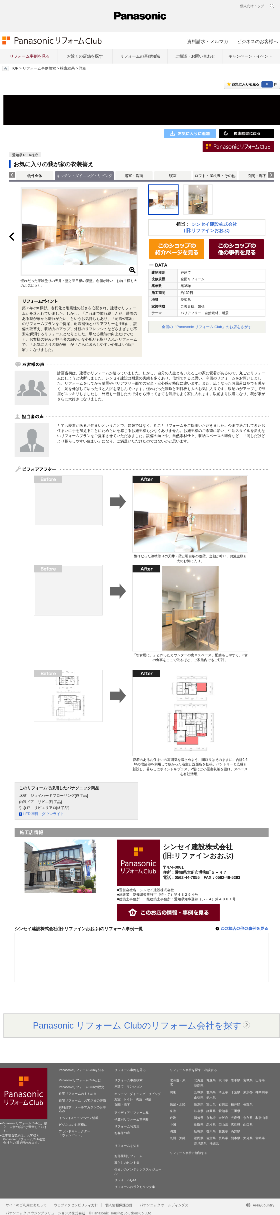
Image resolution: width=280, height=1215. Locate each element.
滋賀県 (198, 1117)
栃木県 (211, 1097)
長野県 (248, 1104)
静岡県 (211, 1111)
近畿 (173, 1117)
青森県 (211, 1080)
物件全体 (34, 176)
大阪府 (223, 1117)
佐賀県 (211, 1138)
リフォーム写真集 (126, 1126)
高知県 (235, 1131)
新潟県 (198, 1104)
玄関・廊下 (257, 176)
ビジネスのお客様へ (257, 41)
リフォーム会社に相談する (188, 1153)
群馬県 (211, 1092)
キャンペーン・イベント (250, 56)
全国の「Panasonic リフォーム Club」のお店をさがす (207, 327)
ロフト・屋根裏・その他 (215, 176)
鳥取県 (198, 1124)
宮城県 (248, 1080)
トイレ (128, 1099)
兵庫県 (235, 1117)
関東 (173, 1092)
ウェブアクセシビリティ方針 (76, 1204)
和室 (148, 1099)
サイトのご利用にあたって (26, 1204)
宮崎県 (260, 1138)
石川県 (223, 1104)
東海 (173, 1111)
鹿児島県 (200, 1143)
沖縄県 (214, 1143)
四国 (173, 1131)
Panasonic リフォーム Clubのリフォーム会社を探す (137, 1025)
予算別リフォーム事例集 (131, 1119)
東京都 (248, 1092)
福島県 (198, 1085)
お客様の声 (122, 1133)
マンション (134, 1086)
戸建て (119, 1086)
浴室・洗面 (134, 176)
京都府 (211, 1117)
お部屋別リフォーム (128, 1156)
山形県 (260, 1080)
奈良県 (248, 1117)
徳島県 (198, 1131)
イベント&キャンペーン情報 (79, 1117)
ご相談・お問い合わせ (195, 56)
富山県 (211, 1104)
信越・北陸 (177, 1104)
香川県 (211, 1131)
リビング (154, 1094)
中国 (173, 1124)
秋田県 (223, 1080)
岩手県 (235, 1080)
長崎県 (223, 1138)
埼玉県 (223, 1092)
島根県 (211, 1124)
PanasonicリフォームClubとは (80, 1080)
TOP (14, 68)
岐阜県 (198, 1111)
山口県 (248, 1124)
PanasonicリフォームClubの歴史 (81, 1087)
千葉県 (235, 1092)
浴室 (117, 1099)
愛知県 (223, 1111)
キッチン (120, 1094)
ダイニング (137, 1094)
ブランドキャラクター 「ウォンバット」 (74, 1133)
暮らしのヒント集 (126, 1162)
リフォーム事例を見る (30, 56)
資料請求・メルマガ (207, 41)
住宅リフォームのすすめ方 (78, 1093)
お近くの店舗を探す (85, 56)
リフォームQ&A (125, 1180)
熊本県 (235, 1138)
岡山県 (223, 1124)
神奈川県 (261, 1092)
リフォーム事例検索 (39, 68)
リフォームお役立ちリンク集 (134, 1186)
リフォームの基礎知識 (140, 56)
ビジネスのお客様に (73, 1124)
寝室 (173, 176)
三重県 (235, 1111)
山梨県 (198, 1097)
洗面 (139, 1099)
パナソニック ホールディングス (164, 1204)
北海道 (198, 1080)
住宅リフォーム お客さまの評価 (82, 1100)
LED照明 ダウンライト (43, 814)
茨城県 (198, 1092)
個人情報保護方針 (119, 1204)
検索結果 (67, 68)
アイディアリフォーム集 (131, 1112)
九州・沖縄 (177, 1138)
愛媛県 (223, 1131)
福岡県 (198, 1138)
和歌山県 (261, 1117)
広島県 (235, 1124)
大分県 (248, 1138)
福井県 (235, 1104)
